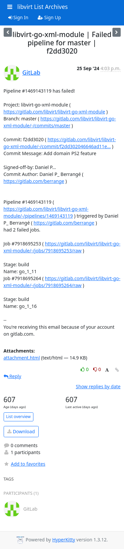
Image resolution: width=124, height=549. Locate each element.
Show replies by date (98, 386)
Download (21, 431)
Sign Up (49, 17)
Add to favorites (24, 464)
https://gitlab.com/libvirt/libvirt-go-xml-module (54, 111)
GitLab (31, 72)
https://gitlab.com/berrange (34, 181)
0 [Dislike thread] (97, 369)
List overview (18, 416)
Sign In (18, 17)
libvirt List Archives (42, 7)
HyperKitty (63, 539)
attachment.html (22, 358)
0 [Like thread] (85, 369)
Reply (12, 376)
